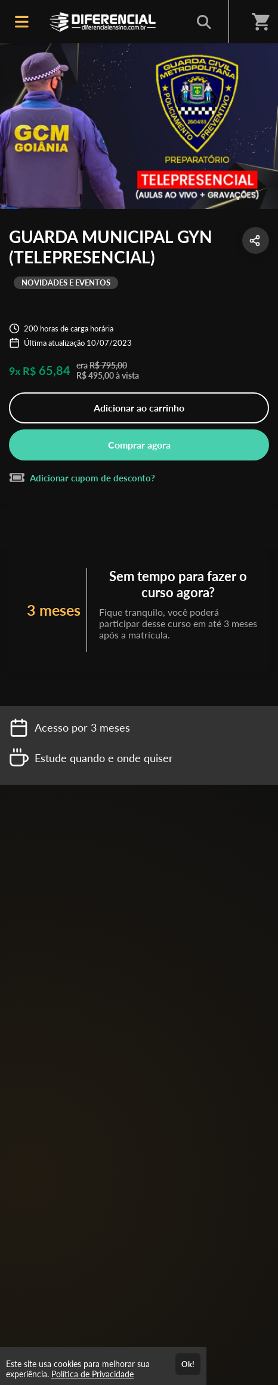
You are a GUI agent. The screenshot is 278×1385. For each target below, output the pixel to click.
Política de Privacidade (92, 1374)
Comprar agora (139, 444)
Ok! (187, 1364)
